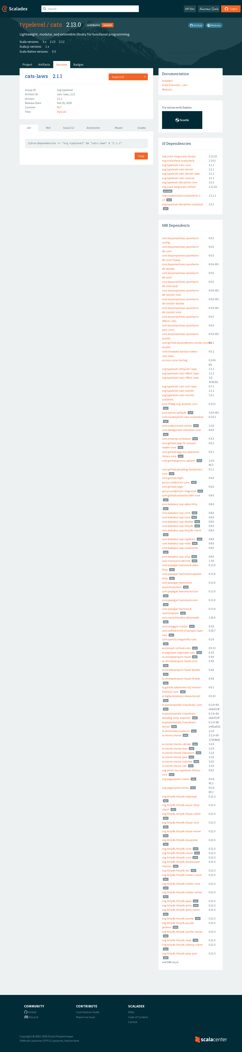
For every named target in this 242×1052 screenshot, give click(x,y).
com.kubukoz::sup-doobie (177, 521)
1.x (47, 46)
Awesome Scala (208, 8)
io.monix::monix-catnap (176, 744)
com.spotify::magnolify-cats (179, 639)
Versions (61, 64)
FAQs (131, 1012)
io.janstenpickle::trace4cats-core (182, 705)
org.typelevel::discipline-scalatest (182, 204)
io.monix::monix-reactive (177, 761)
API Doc (190, 9)
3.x (44, 42)
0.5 (54, 51)
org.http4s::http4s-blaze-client (181, 813)
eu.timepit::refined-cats (176, 648)
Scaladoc (167, 80)
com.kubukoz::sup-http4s (177, 526)
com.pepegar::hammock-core (180, 600)
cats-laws (36, 76)
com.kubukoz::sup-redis (176, 543)
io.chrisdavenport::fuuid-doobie (181, 670)
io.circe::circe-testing (175, 360)
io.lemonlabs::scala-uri (176, 731)
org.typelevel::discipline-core (179, 182)
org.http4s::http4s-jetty (177, 905)
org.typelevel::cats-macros (178, 178)
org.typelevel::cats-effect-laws (180, 373)
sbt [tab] (29, 127)
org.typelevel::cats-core (176, 165)
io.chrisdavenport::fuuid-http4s (181, 678)
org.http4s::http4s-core (176, 857)
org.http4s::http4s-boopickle (180, 840)
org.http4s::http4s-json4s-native (182, 931)
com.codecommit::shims (177, 425)
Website (214, 25)
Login (231, 9)
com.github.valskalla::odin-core (181, 495)
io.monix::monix (171, 735)
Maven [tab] (119, 127)
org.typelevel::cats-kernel (177, 169)
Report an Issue (85, 1017)
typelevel (32, 24)
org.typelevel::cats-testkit (178, 390)
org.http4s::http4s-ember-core (181, 883)
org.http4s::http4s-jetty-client (181, 909)
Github (30, 1012)
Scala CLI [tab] (68, 127)
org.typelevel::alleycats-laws (179, 369)
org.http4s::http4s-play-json (179, 953)
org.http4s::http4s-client (177, 853)
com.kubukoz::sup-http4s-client (181, 530)
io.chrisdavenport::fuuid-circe (179, 661)
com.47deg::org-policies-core (179, 404)
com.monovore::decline (176, 561)
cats (56, 24)
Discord (31, 1017)
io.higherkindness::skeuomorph (181, 696)
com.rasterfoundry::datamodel (180, 617)
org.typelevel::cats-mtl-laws (179, 386)
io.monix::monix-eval (174, 748)
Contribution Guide (87, 1012)
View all (61, 111)
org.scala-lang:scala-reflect (179, 187)
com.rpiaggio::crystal (175, 626)
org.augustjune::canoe (175, 787)
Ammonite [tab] (93, 127)
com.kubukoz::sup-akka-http (179, 504)
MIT (59, 107)
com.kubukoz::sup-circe (176, 513)
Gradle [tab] (142, 127)
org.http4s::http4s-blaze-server (181, 831)
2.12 (61, 42)
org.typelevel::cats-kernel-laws (181, 173)
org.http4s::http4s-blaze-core (180, 822)
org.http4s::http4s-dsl (175, 870)
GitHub (196, 25)
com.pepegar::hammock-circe (180, 591)
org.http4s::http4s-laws (176, 940)
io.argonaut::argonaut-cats (178, 652)
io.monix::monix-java (174, 757)
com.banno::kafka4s (174, 412)
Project (27, 64)
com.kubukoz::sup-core (176, 517)
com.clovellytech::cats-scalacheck (182, 417)
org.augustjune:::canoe (175, 779)
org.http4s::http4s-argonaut (179, 796)
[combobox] (128, 76)
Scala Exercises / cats (175, 85)
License (132, 1022)
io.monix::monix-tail (174, 766)
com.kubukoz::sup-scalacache (180, 548)
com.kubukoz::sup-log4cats (178, 539)
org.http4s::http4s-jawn (176, 901)
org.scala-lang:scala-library (179, 156)
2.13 (52, 42)
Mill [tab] (48, 127)
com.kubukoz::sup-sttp (176, 556)
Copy (141, 156)
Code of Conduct (138, 1017)
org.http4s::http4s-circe (176, 848)
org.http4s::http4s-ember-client (182, 875)
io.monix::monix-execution (178, 752)
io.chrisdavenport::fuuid (176, 657)
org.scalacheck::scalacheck (178, 160)
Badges (78, 64)
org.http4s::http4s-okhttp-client (182, 944)
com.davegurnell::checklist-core (181, 430)
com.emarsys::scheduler (176, 438)
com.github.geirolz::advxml (178, 460)
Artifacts (44, 64)
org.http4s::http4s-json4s (178, 918)
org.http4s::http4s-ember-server (182, 892)
